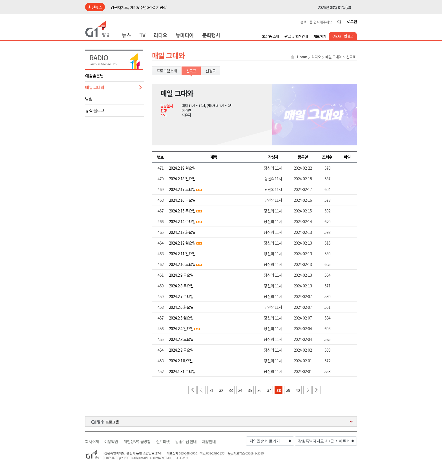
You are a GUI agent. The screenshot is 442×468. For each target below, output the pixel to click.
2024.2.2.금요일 (181, 350)
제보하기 (319, 36)
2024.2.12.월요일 (182, 243)
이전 (201, 390)
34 (240, 390)
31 (211, 390)
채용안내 (209, 441)
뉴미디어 (185, 35)
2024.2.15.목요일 (182, 211)
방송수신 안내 (185, 441)
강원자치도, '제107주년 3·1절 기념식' (139, 7)
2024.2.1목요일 (181, 360)
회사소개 (92, 441)
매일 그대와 (94, 87)
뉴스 (126, 35)
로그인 (352, 21)
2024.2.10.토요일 (182, 264)
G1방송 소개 (270, 36)
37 (269, 390)
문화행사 (211, 35)
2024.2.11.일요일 (182, 253)
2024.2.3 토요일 (181, 339)
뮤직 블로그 (94, 110)
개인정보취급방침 (137, 441)
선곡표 (350, 57)
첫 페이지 (192, 390)
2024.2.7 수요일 (181, 296)
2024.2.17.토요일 (182, 189)
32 (221, 390)
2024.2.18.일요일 (182, 178)
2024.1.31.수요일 (182, 371)
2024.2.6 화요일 (181, 307)
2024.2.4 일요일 (181, 328)
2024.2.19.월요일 (182, 168)
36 (259, 390)
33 (231, 390)
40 (298, 390)
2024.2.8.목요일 (181, 286)
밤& (88, 99)
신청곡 (210, 71)
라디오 (160, 35)
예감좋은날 (94, 76)
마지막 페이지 (316, 390)
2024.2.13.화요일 (182, 232)
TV (142, 35)
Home (302, 57)
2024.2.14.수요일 (182, 221)
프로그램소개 (166, 71)
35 (250, 390)
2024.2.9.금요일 (181, 275)
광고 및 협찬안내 (296, 36)
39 (288, 390)
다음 (307, 390)
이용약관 (111, 441)
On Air (336, 36)
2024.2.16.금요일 (182, 200)
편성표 (348, 36)
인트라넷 (163, 441)
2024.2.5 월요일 (181, 318)
